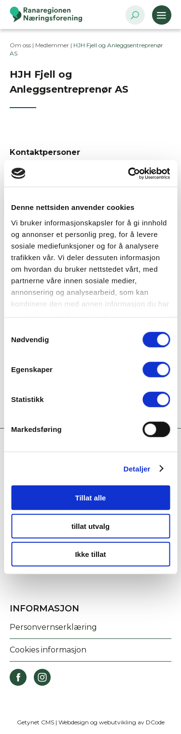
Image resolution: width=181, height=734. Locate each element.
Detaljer (137, 468)
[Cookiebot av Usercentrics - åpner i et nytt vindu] (129, 173)
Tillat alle (90, 498)
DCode (155, 722)
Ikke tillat (90, 554)
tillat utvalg (90, 526)
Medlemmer (52, 45)
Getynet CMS (35, 722)
